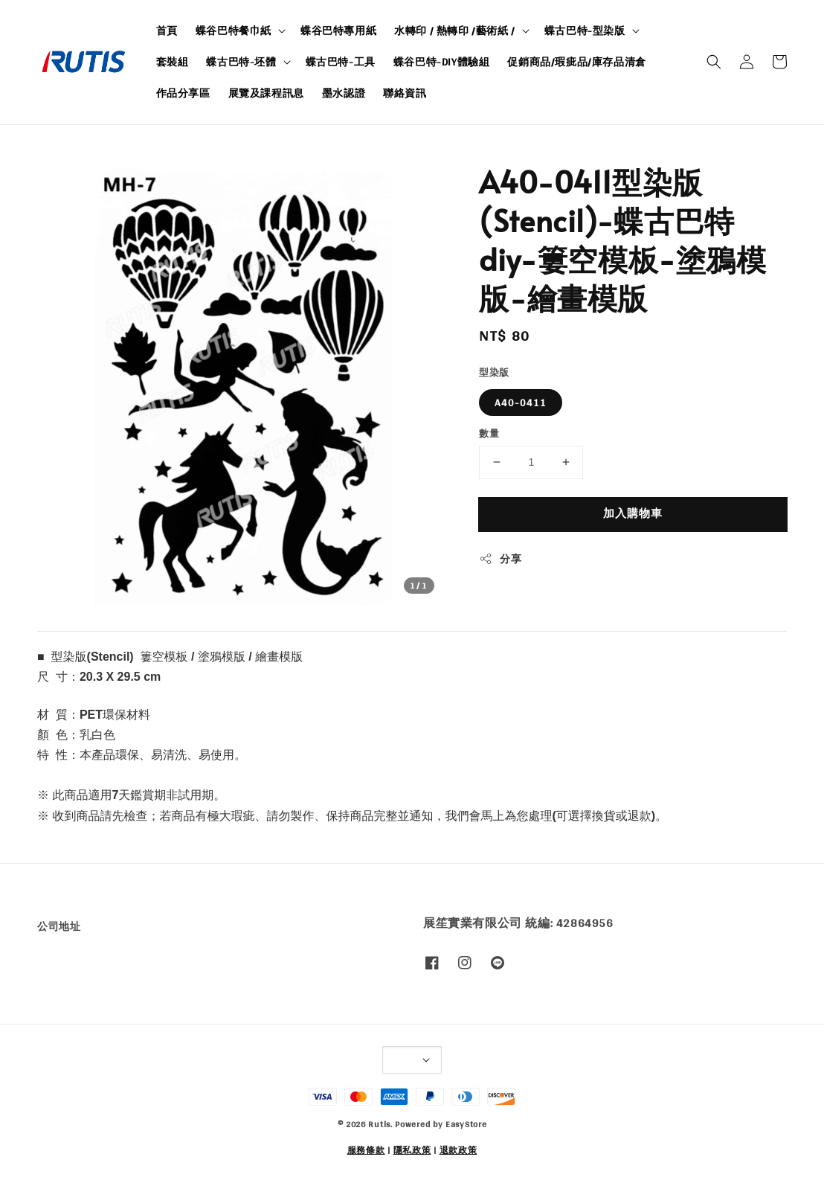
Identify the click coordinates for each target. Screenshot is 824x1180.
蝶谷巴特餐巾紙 (233, 30)
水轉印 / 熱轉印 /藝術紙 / (454, 30)
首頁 (167, 30)
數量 (489, 433)
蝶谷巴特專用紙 (338, 30)
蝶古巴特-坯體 (241, 61)
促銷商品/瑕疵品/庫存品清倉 (576, 61)
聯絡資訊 (404, 93)
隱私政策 (412, 1150)
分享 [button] (500, 559)
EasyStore (465, 1124)
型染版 (494, 372)
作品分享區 (183, 93)
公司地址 (58, 927)
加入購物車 (633, 513)
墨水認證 (343, 93)
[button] (714, 61)
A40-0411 (521, 402)
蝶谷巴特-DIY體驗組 (441, 61)
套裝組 (172, 61)
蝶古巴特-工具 (341, 61)
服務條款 (366, 1150)
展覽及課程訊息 (266, 93)
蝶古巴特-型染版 (584, 30)
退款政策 (458, 1150)
